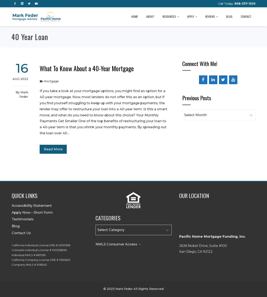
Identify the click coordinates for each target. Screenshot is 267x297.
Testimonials (23, 219)
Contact (246, 16)
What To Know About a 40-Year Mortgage (87, 68)
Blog (229, 16)
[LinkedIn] (213, 79)
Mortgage (51, 81)
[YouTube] (233, 79)
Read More (53, 149)
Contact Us (21, 233)
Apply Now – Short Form (32, 212)
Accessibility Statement (32, 206)
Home (134, 16)
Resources (171, 16)
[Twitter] (223, 79)
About (150, 16)
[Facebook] (203, 79)
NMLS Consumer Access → (118, 244)
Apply (192, 16)
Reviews (212, 16)
